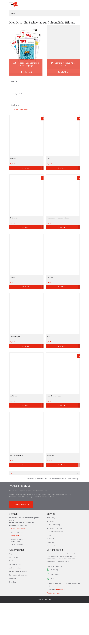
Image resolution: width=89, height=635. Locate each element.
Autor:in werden (15, 600)
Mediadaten (51, 575)
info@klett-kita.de (20, 568)
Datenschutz (51, 553)
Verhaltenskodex (15, 596)
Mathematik (14, 245)
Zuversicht (50, 305)
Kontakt (49, 567)
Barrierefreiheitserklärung (18, 607)
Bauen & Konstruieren (54, 425)
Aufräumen (13, 425)
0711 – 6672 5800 (20, 561)
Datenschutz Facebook (55, 560)
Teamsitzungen (15, 365)
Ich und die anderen (16, 485)
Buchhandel (51, 571)
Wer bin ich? (50, 485)
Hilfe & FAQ (51, 550)
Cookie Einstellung (53, 557)
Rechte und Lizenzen (54, 578)
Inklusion (13, 184)
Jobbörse (12, 611)
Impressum (13, 586)
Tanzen (12, 305)
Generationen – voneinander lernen (58, 245)
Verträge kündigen (53, 625)
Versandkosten (60, 622)
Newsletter (13, 614)
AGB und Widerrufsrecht (55, 564)
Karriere (12, 593)
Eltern (48, 184)
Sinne (48, 365)
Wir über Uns (13, 589)
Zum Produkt (24, 194)
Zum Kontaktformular (21, 537)
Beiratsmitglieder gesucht (18, 604)
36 (78, 504)
